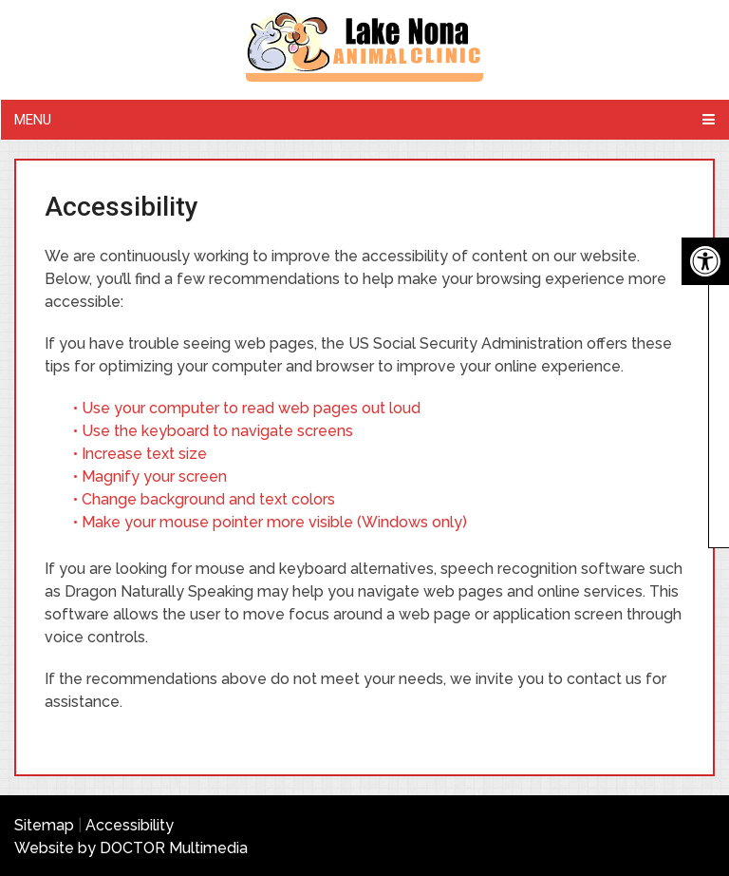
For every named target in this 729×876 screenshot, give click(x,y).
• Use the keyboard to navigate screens (215, 431)
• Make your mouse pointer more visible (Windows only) (270, 522)
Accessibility (129, 825)
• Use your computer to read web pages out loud (248, 408)
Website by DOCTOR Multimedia (131, 848)
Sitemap (44, 825)
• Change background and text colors (206, 499)
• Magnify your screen (152, 476)
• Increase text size (142, 454)
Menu (32, 119)
